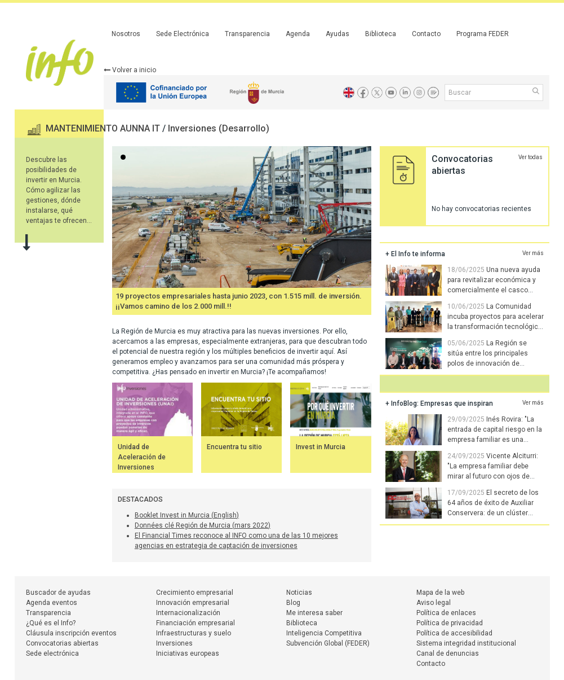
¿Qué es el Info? (51, 623)
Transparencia (247, 34)
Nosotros (126, 34)
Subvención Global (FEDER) (328, 643)
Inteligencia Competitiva (324, 633)
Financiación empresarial (195, 623)
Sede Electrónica (182, 34)
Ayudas (337, 34)
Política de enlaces (446, 613)
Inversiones (174, 643)
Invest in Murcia (320, 447)
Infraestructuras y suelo (193, 633)
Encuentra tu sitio (234, 447)
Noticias (299, 592)
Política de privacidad (449, 623)
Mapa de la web (440, 592)
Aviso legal (433, 603)
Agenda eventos (51, 603)
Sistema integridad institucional (466, 643)
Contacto (426, 34)
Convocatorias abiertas (62, 643)
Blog (293, 603)
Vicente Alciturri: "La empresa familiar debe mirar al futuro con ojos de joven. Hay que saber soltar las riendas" (464, 476)
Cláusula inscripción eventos (71, 633)
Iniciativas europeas (187, 653)
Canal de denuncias (447, 653)
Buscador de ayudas (58, 592)
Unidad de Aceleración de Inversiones (142, 457)
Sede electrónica (52, 653)
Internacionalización (188, 613)
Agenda (298, 34)
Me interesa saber (314, 613)
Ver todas (530, 157)
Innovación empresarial (192, 603)
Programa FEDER (482, 34)
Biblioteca (380, 34)
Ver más (533, 253)
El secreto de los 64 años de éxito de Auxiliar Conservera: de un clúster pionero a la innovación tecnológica (462, 513)
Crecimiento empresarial (194, 592)
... (125, 158)
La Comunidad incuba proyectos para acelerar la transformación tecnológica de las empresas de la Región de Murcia (464, 326)
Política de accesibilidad (454, 633)
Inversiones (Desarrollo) (218, 128)
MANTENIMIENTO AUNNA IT (104, 128)
